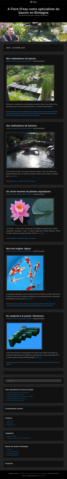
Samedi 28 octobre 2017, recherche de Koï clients (20, 396)
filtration (30, 362)
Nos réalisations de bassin (21, 58)
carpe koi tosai (47, 303)
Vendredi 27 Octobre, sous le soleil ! (16, 398)
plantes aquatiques (21, 115)
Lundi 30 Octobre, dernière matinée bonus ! (18, 392)
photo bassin (19, 113)
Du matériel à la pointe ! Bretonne (25, 316)
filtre (44, 362)
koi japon (25, 305)
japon (19, 305)
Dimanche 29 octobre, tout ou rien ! (16, 394)
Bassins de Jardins (17, 111)
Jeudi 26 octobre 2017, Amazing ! (15, 400)
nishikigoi (34, 305)
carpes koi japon (12, 305)
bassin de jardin (42, 111)
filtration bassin (37, 362)
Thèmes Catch (41, 475)
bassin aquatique (33, 111)
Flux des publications (12, 451)
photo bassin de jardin (29, 113)
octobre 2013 (10, 423)
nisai (30, 305)
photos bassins (48, 113)
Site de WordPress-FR (12, 455)
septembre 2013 (11, 425)
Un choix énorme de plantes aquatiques (28, 191)
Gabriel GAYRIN (26, 61)
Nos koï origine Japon (18, 248)
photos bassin (40, 113)
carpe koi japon (38, 303)
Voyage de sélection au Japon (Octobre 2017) (19, 438)
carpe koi (50, 111)
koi (22, 305)
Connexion (9, 449)
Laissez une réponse (39, 61)
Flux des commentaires (13, 453)
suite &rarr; (13, 176)
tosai (39, 305)
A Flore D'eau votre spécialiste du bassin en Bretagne (33, 10)
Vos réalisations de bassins (21, 125)
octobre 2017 (10, 421)
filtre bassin (48, 362)
